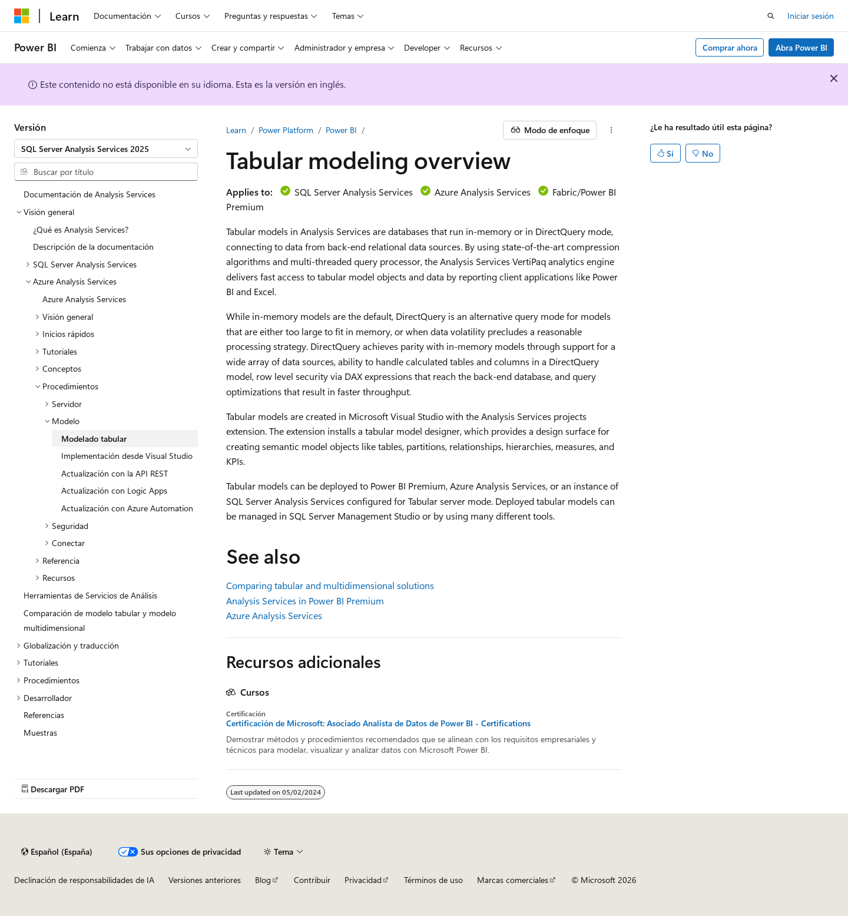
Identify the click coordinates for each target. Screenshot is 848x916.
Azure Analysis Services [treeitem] (84, 299)
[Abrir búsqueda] (771, 16)
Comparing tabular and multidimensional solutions (330, 585)
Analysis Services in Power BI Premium (305, 600)
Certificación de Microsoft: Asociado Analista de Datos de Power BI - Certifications (378, 723)
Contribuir (312, 879)
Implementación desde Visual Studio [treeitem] (127, 455)
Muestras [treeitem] (40, 732)
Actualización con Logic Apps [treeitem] (114, 490)
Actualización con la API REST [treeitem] (114, 473)
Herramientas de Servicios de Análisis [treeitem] (90, 595)
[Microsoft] (21, 16)
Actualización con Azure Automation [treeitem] (127, 508)
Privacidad (363, 879)
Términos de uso (433, 879)
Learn (236, 129)
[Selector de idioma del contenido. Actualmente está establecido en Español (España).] (57, 851)
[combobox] (106, 148)
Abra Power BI (801, 47)
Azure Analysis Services (274, 615)
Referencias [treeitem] (44, 714)
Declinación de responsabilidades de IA (84, 879)
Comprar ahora (730, 47)
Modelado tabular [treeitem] (94, 438)
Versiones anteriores (204, 879)
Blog (263, 879)
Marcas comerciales (512, 879)
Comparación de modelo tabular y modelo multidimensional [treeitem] (100, 620)
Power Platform (286, 129)
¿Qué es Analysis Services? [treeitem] (80, 229)
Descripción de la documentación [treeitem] (93, 246)
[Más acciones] (611, 130)
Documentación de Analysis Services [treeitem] (89, 194)
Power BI (341, 129)
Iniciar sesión (810, 15)
